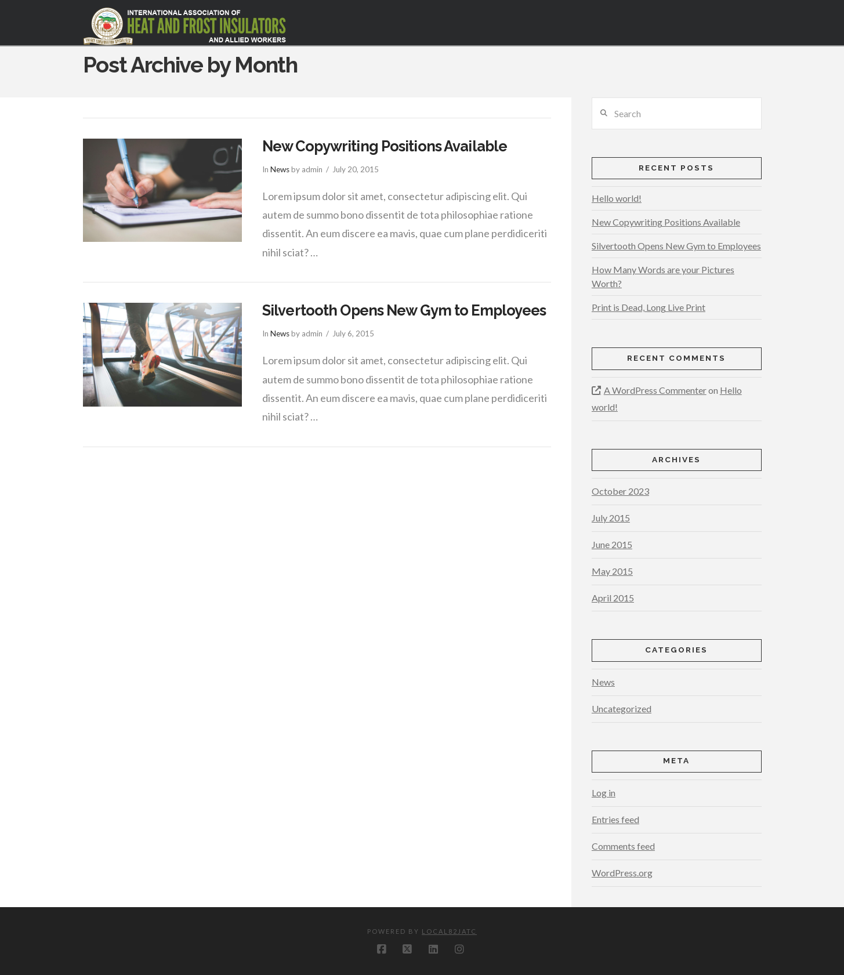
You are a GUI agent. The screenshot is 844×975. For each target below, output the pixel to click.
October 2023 (620, 490)
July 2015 (611, 517)
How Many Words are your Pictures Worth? (663, 276)
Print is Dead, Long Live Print (648, 307)
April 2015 (613, 597)
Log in (603, 792)
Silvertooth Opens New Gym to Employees (404, 310)
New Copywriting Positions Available (384, 146)
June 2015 (612, 544)
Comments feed (623, 845)
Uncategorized (621, 708)
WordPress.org (622, 872)
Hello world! (617, 198)
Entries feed (615, 819)
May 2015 (612, 571)
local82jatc (449, 931)
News (279, 169)
